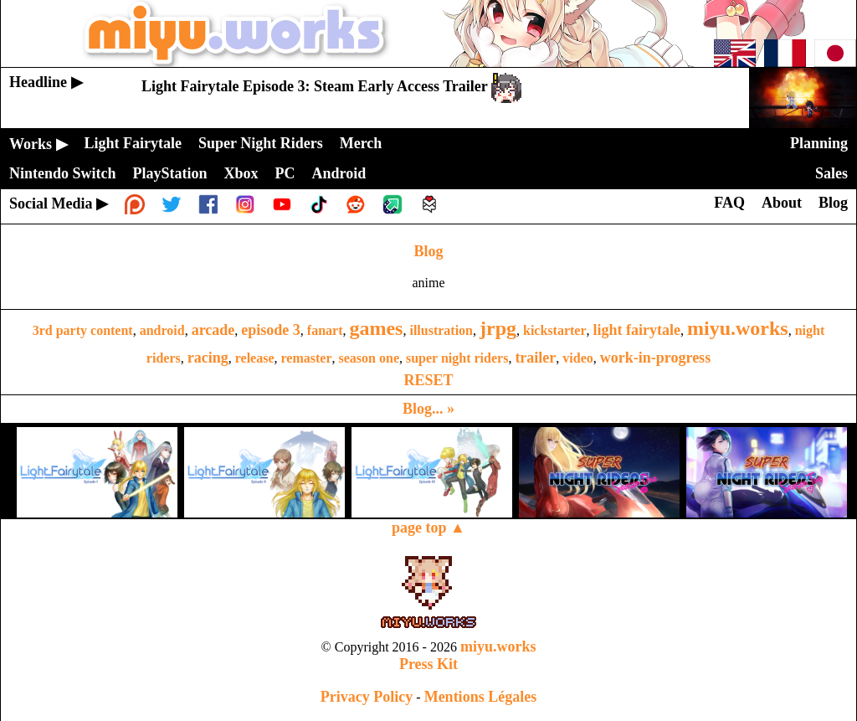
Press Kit (428, 664)
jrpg (498, 328)
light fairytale (636, 330)
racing (207, 357)
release (255, 358)
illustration (441, 330)
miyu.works (737, 328)
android (162, 330)
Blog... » (428, 408)
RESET (428, 380)
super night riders (457, 358)
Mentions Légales (480, 696)
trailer (535, 357)
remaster (306, 358)
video (577, 358)
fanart (325, 330)
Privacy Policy (367, 696)
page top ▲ (428, 527)
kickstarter (555, 330)
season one (369, 358)
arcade (213, 330)
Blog (428, 251)
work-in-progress (655, 357)
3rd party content (83, 330)
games (376, 328)
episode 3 (270, 330)
